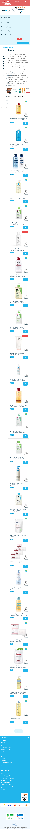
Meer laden (19, 731)
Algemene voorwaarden (7, 764)
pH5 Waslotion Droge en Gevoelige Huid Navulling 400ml (18, 666)
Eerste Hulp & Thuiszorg (7, 786)
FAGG (2, 751)
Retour (2, 745)
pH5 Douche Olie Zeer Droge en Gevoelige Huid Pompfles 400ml (18, 406)
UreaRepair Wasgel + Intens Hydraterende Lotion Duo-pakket (18, 171)
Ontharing (9, 101)
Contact (3, 758)
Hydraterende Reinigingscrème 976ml (17, 223)
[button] (25, 123)
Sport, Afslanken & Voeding (7, 778)
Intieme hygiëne (8, 87)
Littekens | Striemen (8, 92)
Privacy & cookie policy (6, 762)
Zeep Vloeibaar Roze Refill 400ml (18, 536)
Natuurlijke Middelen (6, 784)
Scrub (7, 104)
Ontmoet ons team (5, 766)
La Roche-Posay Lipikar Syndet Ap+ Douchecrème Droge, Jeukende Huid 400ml (18, 484)
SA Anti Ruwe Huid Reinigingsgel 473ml (18, 510)
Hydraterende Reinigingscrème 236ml (17, 458)
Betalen (3, 744)
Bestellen (3, 740)
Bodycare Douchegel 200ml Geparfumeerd (17, 354)
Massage (8, 97)
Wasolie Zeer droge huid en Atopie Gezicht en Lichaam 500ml (18, 692)
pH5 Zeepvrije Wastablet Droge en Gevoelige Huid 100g (16, 640)
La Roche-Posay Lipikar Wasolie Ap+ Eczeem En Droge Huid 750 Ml (17, 197)
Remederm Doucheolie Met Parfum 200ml (17, 249)
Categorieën (5, 17)
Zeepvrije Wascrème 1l (18, 588)
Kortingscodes (4, 767)
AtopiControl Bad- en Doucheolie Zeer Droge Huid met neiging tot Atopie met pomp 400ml (18, 614)
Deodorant (9, 79)
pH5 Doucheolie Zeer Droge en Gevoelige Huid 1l (18, 119)
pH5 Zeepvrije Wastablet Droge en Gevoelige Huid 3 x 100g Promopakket (17, 562)
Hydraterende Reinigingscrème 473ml (17, 327)
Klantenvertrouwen (6, 749)
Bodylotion (9, 76)
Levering (3, 742)
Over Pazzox (4, 756)
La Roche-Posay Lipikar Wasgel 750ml (17, 145)
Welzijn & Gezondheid (7, 35)
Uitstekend (21, 9)
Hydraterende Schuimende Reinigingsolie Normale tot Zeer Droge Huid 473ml (18, 301)
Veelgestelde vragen (6, 747)
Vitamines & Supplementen (8, 31)
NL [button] (26, 1)
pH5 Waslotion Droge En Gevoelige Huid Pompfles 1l (18, 275)
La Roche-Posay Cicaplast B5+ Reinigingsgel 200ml (17, 380)
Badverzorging (10, 72)
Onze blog (3, 760)
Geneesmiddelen (5, 22)
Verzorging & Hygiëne (7, 27)
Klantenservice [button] (18, 1)
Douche (8, 82)
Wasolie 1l (15, 718)
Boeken (3, 789)
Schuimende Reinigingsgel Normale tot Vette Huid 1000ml (17, 432)
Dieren (2, 787)
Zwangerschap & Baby (6, 780)
